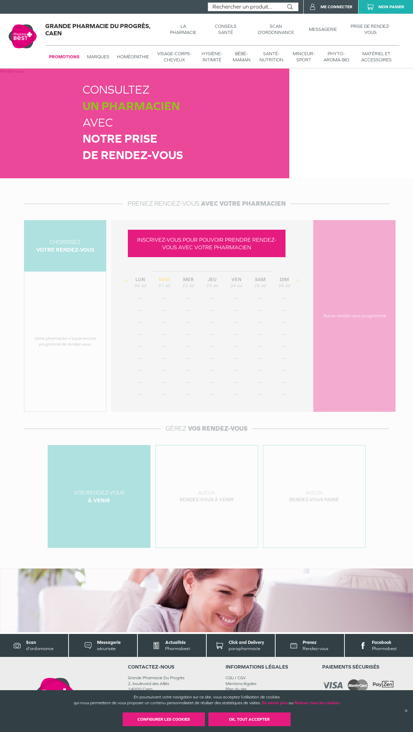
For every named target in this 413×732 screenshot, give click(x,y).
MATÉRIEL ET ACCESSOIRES (376, 56)
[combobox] (245, 6)
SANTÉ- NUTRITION (271, 56)
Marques (98, 56)
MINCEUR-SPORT (304, 56)
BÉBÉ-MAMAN (242, 56)
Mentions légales (241, 683)
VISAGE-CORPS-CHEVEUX (174, 56)
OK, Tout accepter (249, 719)
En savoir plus (275, 702)
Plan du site (236, 689)
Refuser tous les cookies (317, 702)
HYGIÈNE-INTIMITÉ (212, 56)
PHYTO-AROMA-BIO (336, 56)
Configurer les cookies (163, 719)
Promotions (64, 56)
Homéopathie (133, 56)
